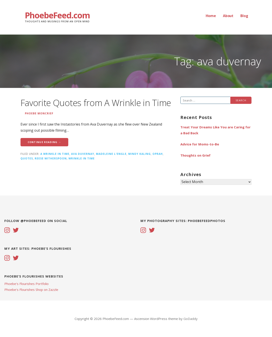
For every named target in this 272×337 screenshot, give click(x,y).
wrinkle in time (81, 158)
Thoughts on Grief (195, 155)
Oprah (157, 153)
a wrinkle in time (54, 153)
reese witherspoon (51, 158)
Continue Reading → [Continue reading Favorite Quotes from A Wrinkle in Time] (44, 142)
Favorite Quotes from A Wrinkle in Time (96, 103)
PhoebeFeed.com (57, 15)
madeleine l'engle (111, 153)
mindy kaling (139, 153)
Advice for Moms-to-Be (199, 144)
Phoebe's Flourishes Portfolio (26, 283)
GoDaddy (190, 318)
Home (211, 15)
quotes (27, 158)
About (228, 15)
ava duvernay (82, 153)
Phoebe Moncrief (39, 113)
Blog (244, 15)
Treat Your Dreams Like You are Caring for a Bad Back (215, 130)
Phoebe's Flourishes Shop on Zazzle (31, 289)
